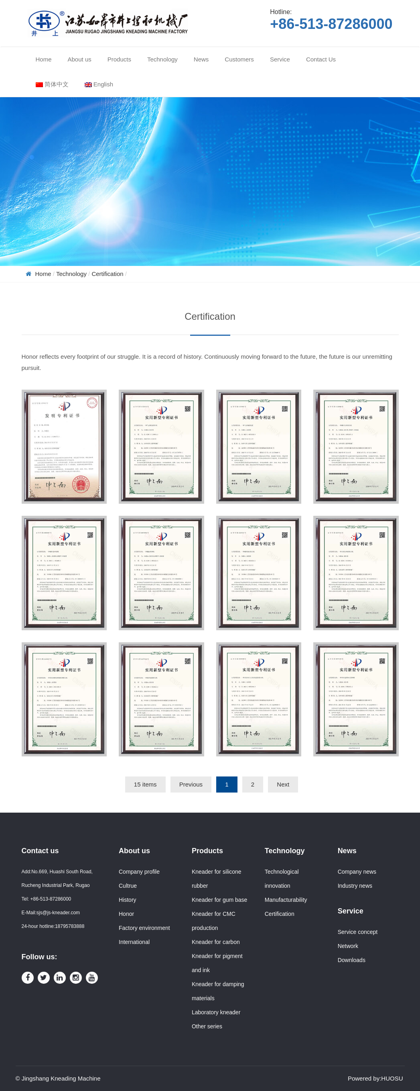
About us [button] (79, 59)
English (99, 84)
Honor (126, 914)
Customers (239, 59)
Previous (191, 784)
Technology (71, 273)
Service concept (358, 932)
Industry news (355, 886)
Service (350, 911)
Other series (207, 1026)
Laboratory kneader (216, 1012)
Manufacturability (286, 900)
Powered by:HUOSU (375, 1078)
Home (44, 59)
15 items (145, 784)
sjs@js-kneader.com (58, 912)
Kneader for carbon (216, 942)
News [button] (201, 59)
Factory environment (144, 928)
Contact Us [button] (321, 59)
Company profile (139, 871)
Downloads (351, 960)
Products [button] (119, 59)
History (127, 900)
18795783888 (69, 926)
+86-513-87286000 (331, 24)
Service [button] (280, 59)
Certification (107, 273)
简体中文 (52, 84)
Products (207, 851)
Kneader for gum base (220, 900)
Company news (357, 871)
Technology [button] (162, 59)
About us (134, 851)
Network (348, 946)
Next (283, 784)
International (134, 942)
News (347, 851)
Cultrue (128, 886)
